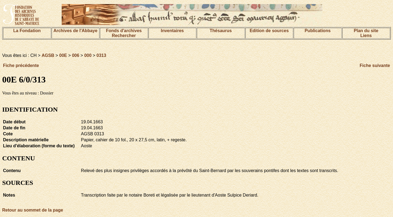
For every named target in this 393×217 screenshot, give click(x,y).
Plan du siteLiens (366, 33)
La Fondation (27, 30)
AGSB (48, 55)
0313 (101, 55)
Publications (318, 30)
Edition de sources (269, 30)
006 (75, 55)
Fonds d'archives (124, 30)
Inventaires (172, 30)
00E (63, 55)
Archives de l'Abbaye (75, 30)
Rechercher (124, 35)
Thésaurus (221, 30)
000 (88, 55)
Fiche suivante (375, 65)
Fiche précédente (21, 65)
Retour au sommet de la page (32, 210)
